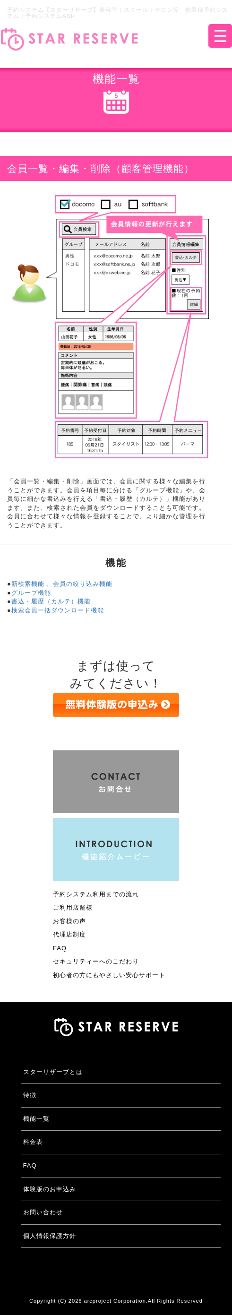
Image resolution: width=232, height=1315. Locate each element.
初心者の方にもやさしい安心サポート (109, 975)
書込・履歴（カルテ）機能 (51, 601)
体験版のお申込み (49, 1189)
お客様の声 (69, 921)
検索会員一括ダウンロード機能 (57, 610)
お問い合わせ (43, 1212)
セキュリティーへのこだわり (96, 961)
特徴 (29, 1095)
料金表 (33, 1141)
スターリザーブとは (53, 1071)
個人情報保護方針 (49, 1235)
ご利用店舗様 (73, 907)
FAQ (60, 948)
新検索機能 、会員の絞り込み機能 (62, 583)
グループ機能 (31, 592)
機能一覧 (36, 1118)
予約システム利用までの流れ (96, 894)
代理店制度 (69, 934)
